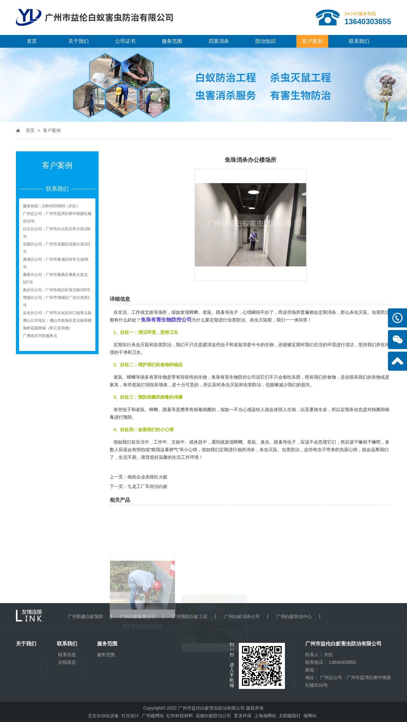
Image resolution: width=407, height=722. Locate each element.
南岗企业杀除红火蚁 (148, 476)
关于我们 (78, 41)
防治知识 (265, 41)
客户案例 (312, 41)
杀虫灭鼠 (230, 384)
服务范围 (172, 41)
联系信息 (67, 654)
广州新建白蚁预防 (85, 616)
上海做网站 (265, 715)
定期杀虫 (349, 409)
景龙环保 (243, 715)
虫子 (291, 441)
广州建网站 (153, 715)
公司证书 (125, 41)
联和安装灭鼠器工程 (142, 659)
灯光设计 (130, 715)
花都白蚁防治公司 (213, 715)
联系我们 (359, 41)
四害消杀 (219, 41)
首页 (32, 41)
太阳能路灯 (290, 715)
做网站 (310, 715)
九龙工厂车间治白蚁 (148, 486)
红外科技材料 (179, 715)
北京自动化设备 (103, 715)
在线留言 (67, 662)
